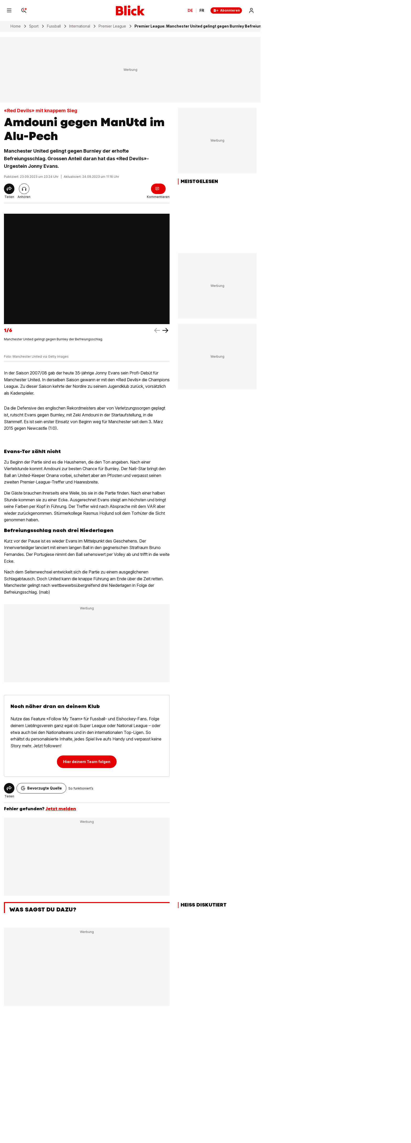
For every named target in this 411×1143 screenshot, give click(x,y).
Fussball (54, 26)
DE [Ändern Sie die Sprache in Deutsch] (190, 10)
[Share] (9, 189)
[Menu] (9, 10)
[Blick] (130, 10)
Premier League (112, 26)
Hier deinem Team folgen (86, 761)
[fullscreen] (87, 269)
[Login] (251, 10)
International (79, 26)
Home (15, 26)
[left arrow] (165, 330)
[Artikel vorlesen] (24, 189)
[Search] (24, 10)
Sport (34, 26)
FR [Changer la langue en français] (201, 10)
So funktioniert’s (80, 788)
